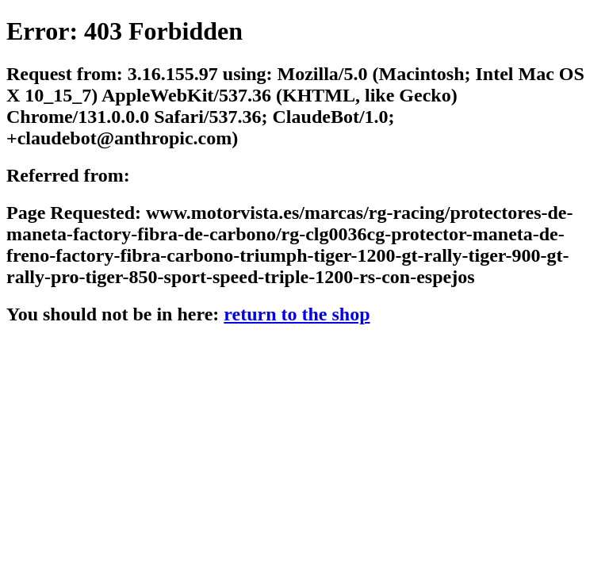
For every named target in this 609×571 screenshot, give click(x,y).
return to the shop (297, 314)
